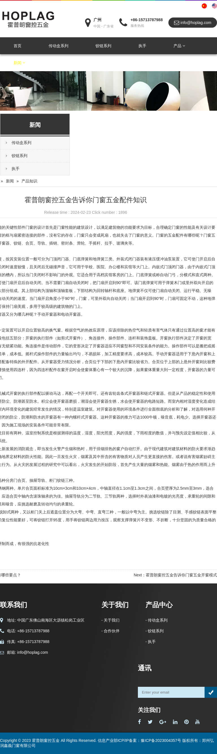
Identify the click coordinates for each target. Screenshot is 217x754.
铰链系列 (103, 45)
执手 (142, 45)
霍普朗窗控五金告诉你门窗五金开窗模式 (181, 575)
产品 (179, 46)
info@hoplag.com (192, 22)
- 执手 (151, 641)
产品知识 (29, 181)
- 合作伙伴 (110, 631)
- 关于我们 (110, 620)
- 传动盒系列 (157, 620)
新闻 (19, 63)
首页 (17, 45)
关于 (58, 63)
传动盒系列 (58, 45)
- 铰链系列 (155, 631)
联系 (95, 62)
